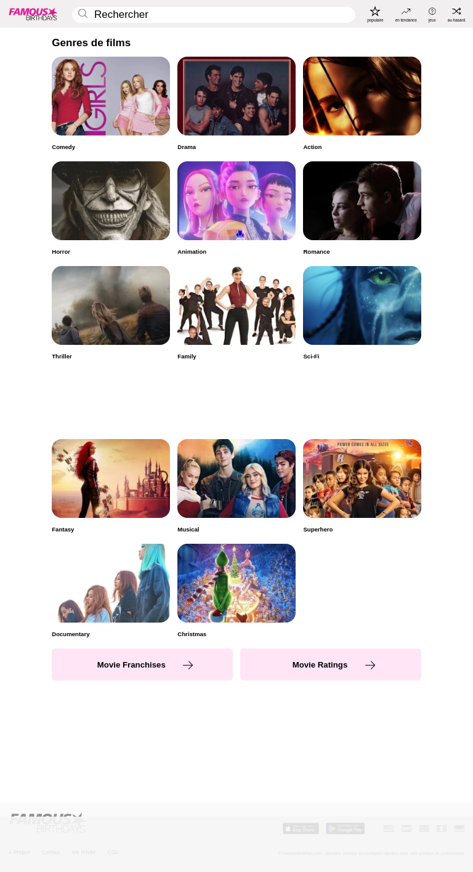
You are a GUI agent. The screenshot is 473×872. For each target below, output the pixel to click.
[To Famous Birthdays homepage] (33, 13)
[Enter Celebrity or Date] (213, 15)
